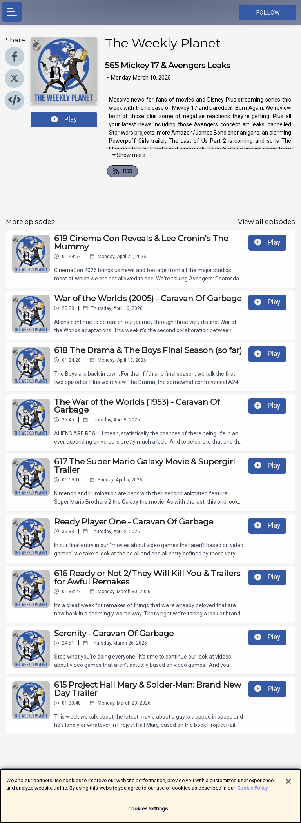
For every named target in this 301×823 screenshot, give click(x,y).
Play (64, 119)
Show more (128, 155)
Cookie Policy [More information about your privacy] (252, 792)
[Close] (288, 785)
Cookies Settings (148, 813)
